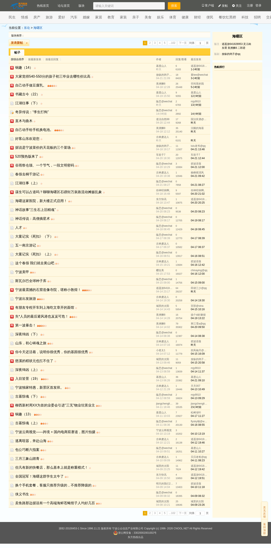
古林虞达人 (162, 137)
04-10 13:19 (198, 433)
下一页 (183, 42)
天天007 (195, 385)
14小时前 (196, 113)
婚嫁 (86, 17)
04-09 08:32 (198, 495)
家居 (98, 17)
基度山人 (161, 65)
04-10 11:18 (198, 487)
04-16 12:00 (198, 273)
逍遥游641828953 (199, 65)
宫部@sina (197, 305)
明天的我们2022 (164, 483)
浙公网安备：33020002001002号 (135, 533)
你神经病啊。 (164, 190)
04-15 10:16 (198, 309)
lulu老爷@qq (198, 145)
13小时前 (196, 104)
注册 (250, 5)
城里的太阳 (162, 305)
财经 (197, 17)
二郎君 (241, 47)
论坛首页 (64, 5)
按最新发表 (35, 59)
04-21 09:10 (198, 380)
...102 (172, 42)
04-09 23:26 (198, 504)
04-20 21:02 (198, 193)
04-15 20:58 (198, 362)
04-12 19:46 (198, 442)
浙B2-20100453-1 (69, 528)
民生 (12, 17)
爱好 (61, 17)
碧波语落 (196, 163)
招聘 (257, 17)
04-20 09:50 (198, 327)
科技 (245, 17)
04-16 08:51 (198, 256)
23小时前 (196, 407)
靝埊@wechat (164, 101)
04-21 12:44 (198, 158)
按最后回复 (52, 59)
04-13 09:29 (198, 398)
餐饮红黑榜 (227, 17)
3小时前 (195, 78)
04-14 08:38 (198, 336)
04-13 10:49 (198, 389)
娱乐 (160, 17)
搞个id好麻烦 (198, 314)
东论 (27, 27)
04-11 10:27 (198, 451)
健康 (185, 17)
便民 (209, 17)
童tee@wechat (199, 74)
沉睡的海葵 (197, 128)
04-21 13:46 (198, 149)
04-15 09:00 (198, 282)
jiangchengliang (164, 403)
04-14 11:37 (198, 371)
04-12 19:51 (198, 478)
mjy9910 (196, 101)
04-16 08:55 (198, 424)
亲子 (135, 17)
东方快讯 (161, 199)
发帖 (223, 5)
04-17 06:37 (198, 247)
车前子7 (160, 154)
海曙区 (37, 27)
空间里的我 (197, 83)
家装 (123, 17)
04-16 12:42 (198, 264)
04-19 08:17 (198, 220)
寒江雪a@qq (198, 323)
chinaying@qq (199, 270)
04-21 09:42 (198, 176)
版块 (81, 5)
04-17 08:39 (198, 238)
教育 (111, 17)
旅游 (49, 17)
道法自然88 (162, 119)
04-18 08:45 (198, 229)
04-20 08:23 (198, 211)
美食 (148, 17)
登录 (258, 5)
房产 (36, 17)
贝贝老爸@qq (199, 456)
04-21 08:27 (198, 184)
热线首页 (43, 5)
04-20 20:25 (198, 202)
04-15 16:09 (198, 353)
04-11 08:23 (198, 460)
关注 (237, 5)
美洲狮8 (160, 83)
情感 (24, 17)
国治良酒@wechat (199, 119)
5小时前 (195, 87)
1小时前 (195, 69)
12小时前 (196, 96)
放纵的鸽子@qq (164, 74)
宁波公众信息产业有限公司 (127, 528)
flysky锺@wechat (199, 421)
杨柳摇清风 (197, 172)
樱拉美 (160, 270)
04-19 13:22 (198, 318)
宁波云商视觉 (164, 430)
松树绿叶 (196, 412)
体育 (172, 17)
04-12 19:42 (198, 469)
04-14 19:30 (198, 300)
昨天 (193, 122)
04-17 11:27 (198, 416)
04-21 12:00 (198, 167)
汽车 (73, 17)
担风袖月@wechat (199, 350)
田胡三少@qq (199, 288)
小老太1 (160, 350)
